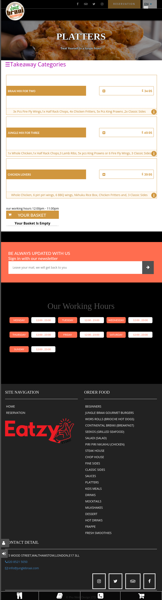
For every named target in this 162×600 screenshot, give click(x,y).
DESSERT (91, 514)
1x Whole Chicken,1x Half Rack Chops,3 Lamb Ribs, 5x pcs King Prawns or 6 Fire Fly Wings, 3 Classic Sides (81, 153)
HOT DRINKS (94, 520)
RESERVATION (15, 413)
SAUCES (90, 476)
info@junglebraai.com (22, 568)
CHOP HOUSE (94, 457)
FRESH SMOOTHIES (98, 533)
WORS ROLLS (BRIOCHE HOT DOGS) (109, 419)
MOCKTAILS (93, 501)
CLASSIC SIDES (95, 470)
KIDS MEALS (93, 489)
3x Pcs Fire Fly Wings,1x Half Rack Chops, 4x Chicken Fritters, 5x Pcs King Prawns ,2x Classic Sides (83, 112)
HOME (10, 406)
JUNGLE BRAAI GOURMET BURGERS (109, 413)
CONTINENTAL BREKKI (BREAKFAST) (109, 425)
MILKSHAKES (94, 508)
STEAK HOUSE (94, 451)
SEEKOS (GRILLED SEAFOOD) (104, 432)
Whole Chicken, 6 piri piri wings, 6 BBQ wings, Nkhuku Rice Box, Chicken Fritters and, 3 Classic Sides (82, 195)
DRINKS (90, 495)
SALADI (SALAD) (96, 438)
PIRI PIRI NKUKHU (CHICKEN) (104, 444)
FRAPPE (90, 527)
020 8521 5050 (16, 562)
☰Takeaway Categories (35, 64)
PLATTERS (92, 482)
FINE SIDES (92, 463)
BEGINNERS (93, 406)
